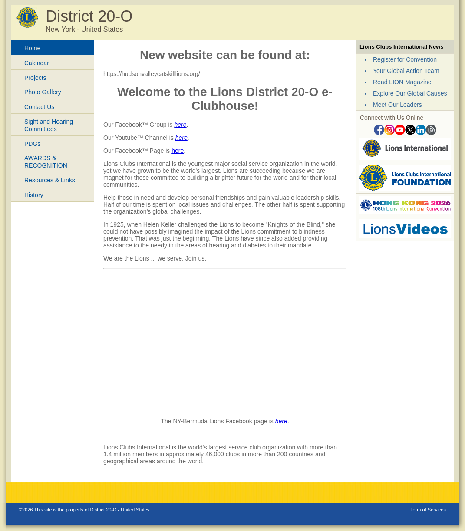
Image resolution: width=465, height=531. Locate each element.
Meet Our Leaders (397, 104)
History (33, 194)
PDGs (32, 143)
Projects (35, 77)
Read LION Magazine (402, 82)
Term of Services (428, 509)
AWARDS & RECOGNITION (45, 162)
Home (32, 48)
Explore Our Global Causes (410, 93)
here (180, 124)
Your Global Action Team (406, 70)
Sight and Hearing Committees (48, 125)
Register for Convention (405, 59)
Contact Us (39, 106)
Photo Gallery (42, 92)
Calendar (36, 62)
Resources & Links (49, 180)
